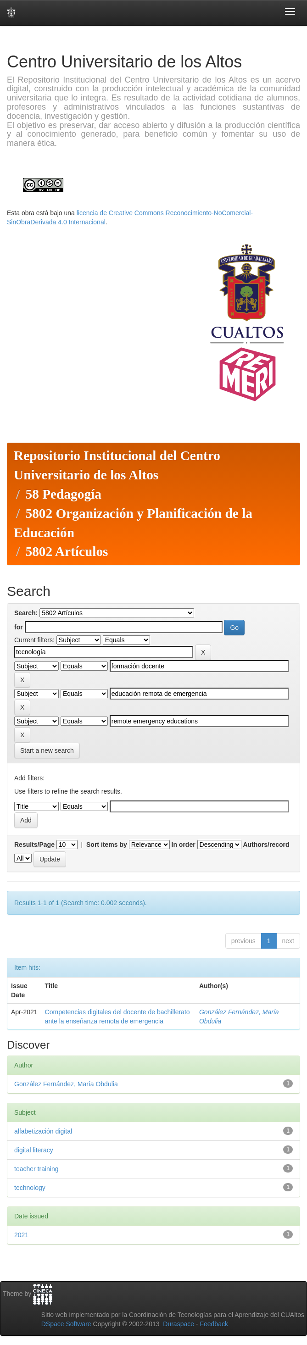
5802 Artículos (66, 551)
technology (29, 1187)
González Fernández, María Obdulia (66, 1084)
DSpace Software (66, 1324)
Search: (26, 613)
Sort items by (106, 844)
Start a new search (47, 750)
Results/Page (34, 844)
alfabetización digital (43, 1131)
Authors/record (266, 844)
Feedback (214, 1324)
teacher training (36, 1169)
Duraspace (178, 1324)
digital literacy (33, 1150)
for (18, 627)
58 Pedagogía (63, 494)
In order (183, 844)
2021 (21, 1235)
